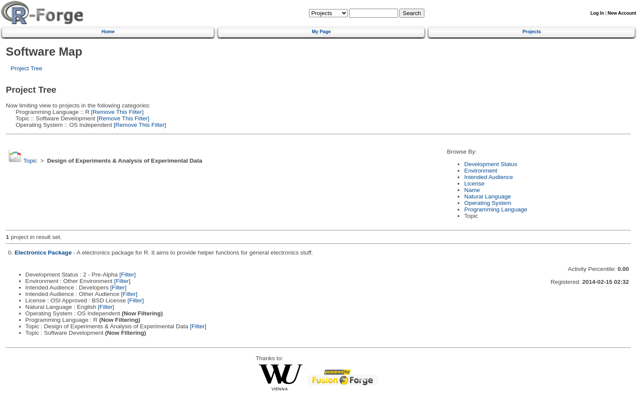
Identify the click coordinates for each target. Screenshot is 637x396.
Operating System (487, 203)
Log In (597, 13)
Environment (480, 170)
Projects (531, 31)
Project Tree (26, 68)
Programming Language (495, 209)
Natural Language (487, 196)
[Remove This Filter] (116, 112)
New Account (622, 13)
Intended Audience (488, 177)
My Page (321, 31)
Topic (30, 160)
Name (472, 190)
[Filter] (127, 274)
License (474, 183)
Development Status (490, 164)
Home (108, 31)
